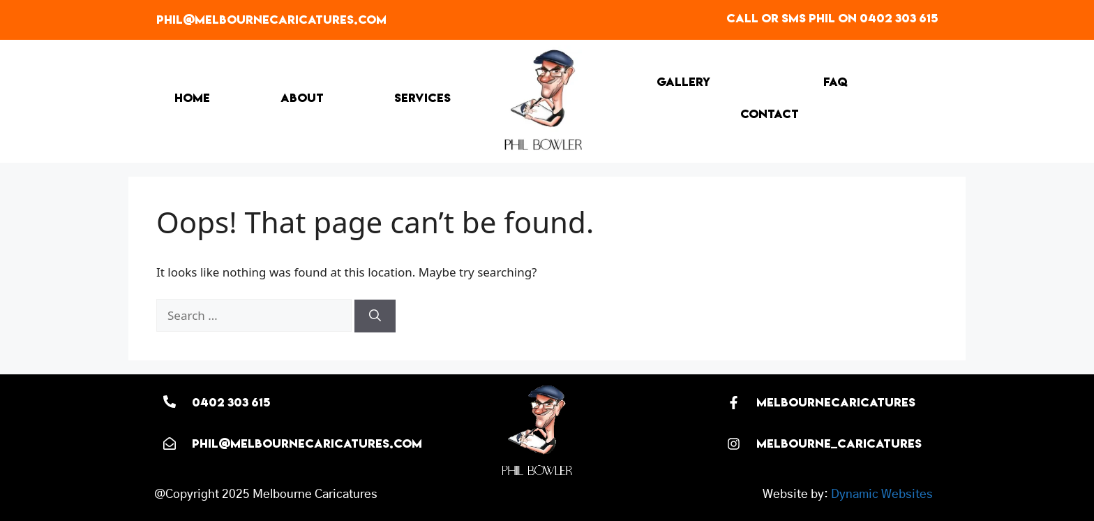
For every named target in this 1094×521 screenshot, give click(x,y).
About (302, 97)
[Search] (375, 316)
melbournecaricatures (835, 402)
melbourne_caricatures (839, 443)
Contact (769, 114)
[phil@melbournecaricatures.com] (169, 443)
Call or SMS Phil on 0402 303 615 (832, 18)
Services (422, 97)
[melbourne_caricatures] (733, 443)
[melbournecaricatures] (733, 402)
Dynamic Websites (882, 494)
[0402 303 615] (169, 401)
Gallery (683, 81)
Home (192, 97)
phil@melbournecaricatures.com (271, 19)
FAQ (835, 81)
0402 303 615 (231, 402)
